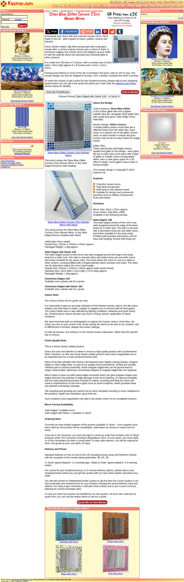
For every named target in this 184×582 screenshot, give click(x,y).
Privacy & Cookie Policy (11, 163)
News (153, 2)
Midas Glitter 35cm (69, 573)
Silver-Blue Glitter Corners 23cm (89, 11)
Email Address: (7, 14)
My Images (129, 2)
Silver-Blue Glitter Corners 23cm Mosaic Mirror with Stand (68, 221)
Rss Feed (178, 2)
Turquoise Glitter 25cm (68, 541)
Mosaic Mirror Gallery (136, 6)
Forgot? (18, 19)
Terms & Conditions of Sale (12, 165)
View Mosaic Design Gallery (22, 101)
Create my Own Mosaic (64, 6)
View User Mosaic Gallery (22, 137)
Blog (166, 2)
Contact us (5, 167)
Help (160, 2)
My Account (143, 2)
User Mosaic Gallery (159, 6)
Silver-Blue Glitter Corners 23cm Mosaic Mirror (68, 152)
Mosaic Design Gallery (88, 6)
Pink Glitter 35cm (115, 573)
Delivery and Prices (126, 82)
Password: (5, 19)
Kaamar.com (17, 3)
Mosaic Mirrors (67, 11)
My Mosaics (117, 2)
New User (5, 27)
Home (47, 11)
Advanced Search (22, 154)
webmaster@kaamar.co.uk (22, 579)
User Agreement (8, 161)
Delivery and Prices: (56, 448)
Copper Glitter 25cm (115, 541)
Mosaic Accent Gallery (113, 6)
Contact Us (176, 6)
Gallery (55, 11)
